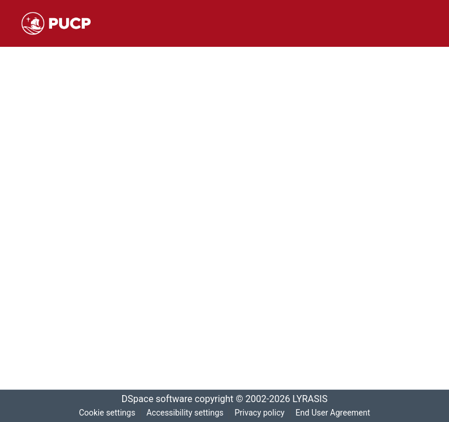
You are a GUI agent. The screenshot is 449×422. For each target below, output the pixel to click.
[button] (56, 23)
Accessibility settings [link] (183, 412)
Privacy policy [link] (259, 412)
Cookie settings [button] (104, 412)
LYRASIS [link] (313, 399)
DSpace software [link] (153, 399)
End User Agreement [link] (334, 412)
